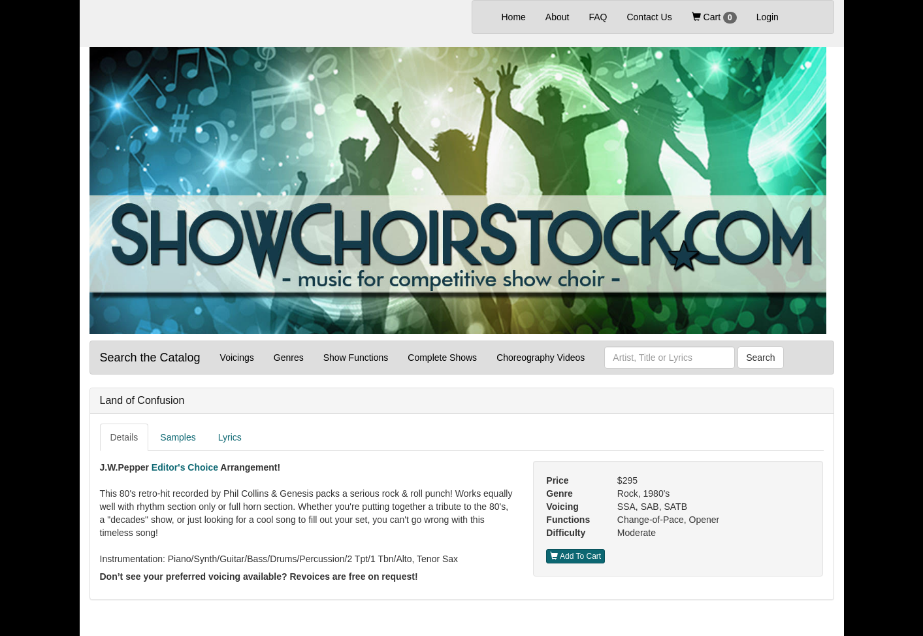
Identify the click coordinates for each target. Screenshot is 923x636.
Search (760, 357)
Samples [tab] (177, 437)
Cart (714, 18)
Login (767, 17)
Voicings (237, 357)
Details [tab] (124, 437)
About (557, 17)
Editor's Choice (185, 467)
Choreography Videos (540, 357)
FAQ (598, 17)
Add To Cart (575, 556)
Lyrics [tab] (230, 437)
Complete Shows (442, 357)
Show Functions (356, 357)
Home (519, 16)
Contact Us (649, 17)
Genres (289, 357)
